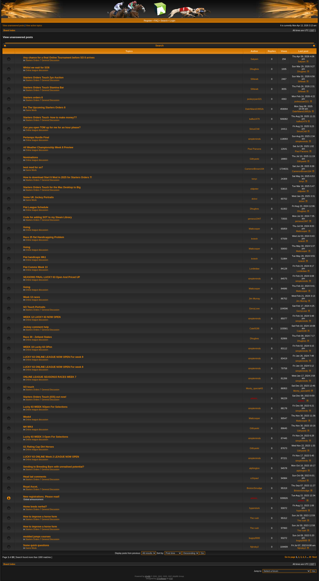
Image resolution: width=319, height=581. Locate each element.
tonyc (254, 179)
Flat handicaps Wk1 (34, 257)
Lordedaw (254, 268)
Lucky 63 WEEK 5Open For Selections (45, 406)
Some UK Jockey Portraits (38, 197)
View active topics (34, 25)
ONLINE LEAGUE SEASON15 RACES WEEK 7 (49, 377)
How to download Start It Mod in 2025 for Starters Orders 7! (57, 177)
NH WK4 (28, 426)
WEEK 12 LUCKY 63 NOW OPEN (42, 317)
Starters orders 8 (33, 97)
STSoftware (161, 579)
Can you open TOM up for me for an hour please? (52, 127)
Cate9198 (254, 328)
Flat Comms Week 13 (35, 267)
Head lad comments (34, 476)
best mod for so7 (33, 167)
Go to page (290, 557)
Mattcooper (254, 228)
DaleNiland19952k (254, 109)
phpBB (147, 576)
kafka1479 (254, 119)
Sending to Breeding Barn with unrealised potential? (53, 466)
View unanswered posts (13, 25)
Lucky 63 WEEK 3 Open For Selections (45, 436)
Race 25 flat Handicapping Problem (43, 237)
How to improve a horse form (40, 516)
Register (148, 20)
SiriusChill (255, 129)
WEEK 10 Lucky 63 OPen (37, 347)
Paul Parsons (254, 149)
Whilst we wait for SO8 (36, 67)
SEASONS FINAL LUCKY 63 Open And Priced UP (51, 277)
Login (172, 20)
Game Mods (30, 110)
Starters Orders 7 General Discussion (42, 60)
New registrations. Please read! (41, 496)
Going (26, 227)
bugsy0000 (254, 538)
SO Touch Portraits (34, 307)
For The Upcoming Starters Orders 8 (44, 107)
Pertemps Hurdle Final (36, 137)
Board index (9, 30)
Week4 (27, 416)
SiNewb (254, 79)
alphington (254, 468)
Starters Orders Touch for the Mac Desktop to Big (52, 187)
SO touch (28, 387)
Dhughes (254, 69)
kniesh (254, 238)
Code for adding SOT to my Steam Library (47, 217)
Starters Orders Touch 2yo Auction (43, 77)
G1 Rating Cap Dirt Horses (38, 446)
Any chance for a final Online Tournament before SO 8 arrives (59, 57)
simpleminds (254, 139)
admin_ (254, 398)
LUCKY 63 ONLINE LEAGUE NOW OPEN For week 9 (53, 357)
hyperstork (254, 508)
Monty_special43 (254, 388)
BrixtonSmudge (254, 488)
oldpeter (254, 189)
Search (164, 20)
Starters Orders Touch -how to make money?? (50, 117)
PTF (171, 579)
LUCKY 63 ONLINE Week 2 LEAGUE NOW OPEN (51, 456)
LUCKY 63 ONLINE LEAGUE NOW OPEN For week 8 (53, 367)
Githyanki (254, 159)
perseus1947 (254, 218)
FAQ (156, 20)
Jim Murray (254, 298)
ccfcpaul (254, 478)
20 (310, 557)
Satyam (254, 59)
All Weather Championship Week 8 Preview (48, 147)
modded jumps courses (37, 536)
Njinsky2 (254, 547)
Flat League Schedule (35, 207)
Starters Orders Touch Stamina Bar (43, 87)
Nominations (30, 157)
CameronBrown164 (254, 169)
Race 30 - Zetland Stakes (37, 337)
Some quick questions (36, 545)
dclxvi (254, 199)
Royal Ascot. (30, 486)
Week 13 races (31, 297)
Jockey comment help (36, 327)
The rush (254, 518)
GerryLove (254, 308)
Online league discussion (36, 70)
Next (314, 557)
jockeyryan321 (254, 99)
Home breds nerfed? (35, 506)
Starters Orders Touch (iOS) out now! (44, 396)
